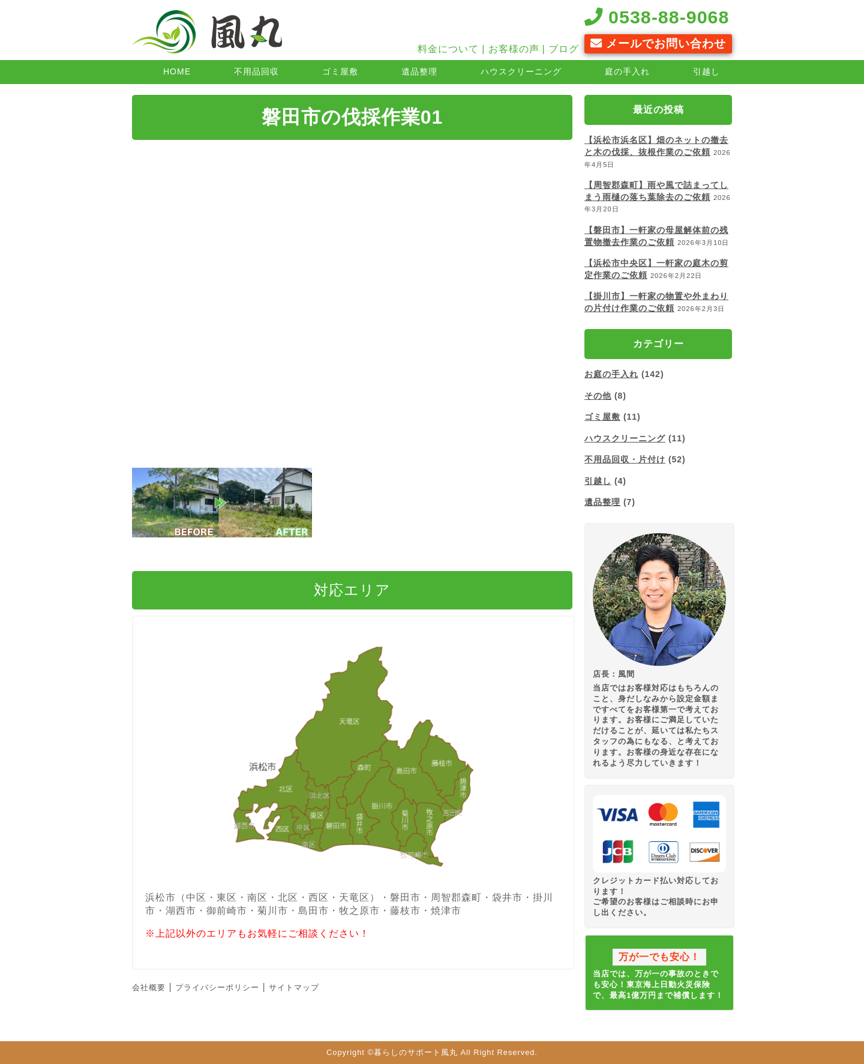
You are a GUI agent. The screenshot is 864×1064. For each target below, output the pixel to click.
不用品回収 (256, 71)
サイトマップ (294, 987)
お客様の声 (513, 49)
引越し (706, 71)
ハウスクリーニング (521, 71)
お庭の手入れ (611, 374)
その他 (597, 396)
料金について (448, 49)
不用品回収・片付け (624, 459)
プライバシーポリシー (217, 987)
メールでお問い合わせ (658, 43)
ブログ (563, 49)
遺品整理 (419, 71)
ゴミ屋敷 (340, 71)
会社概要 (149, 987)
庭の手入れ (627, 71)
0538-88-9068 (657, 17)
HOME (177, 71)
